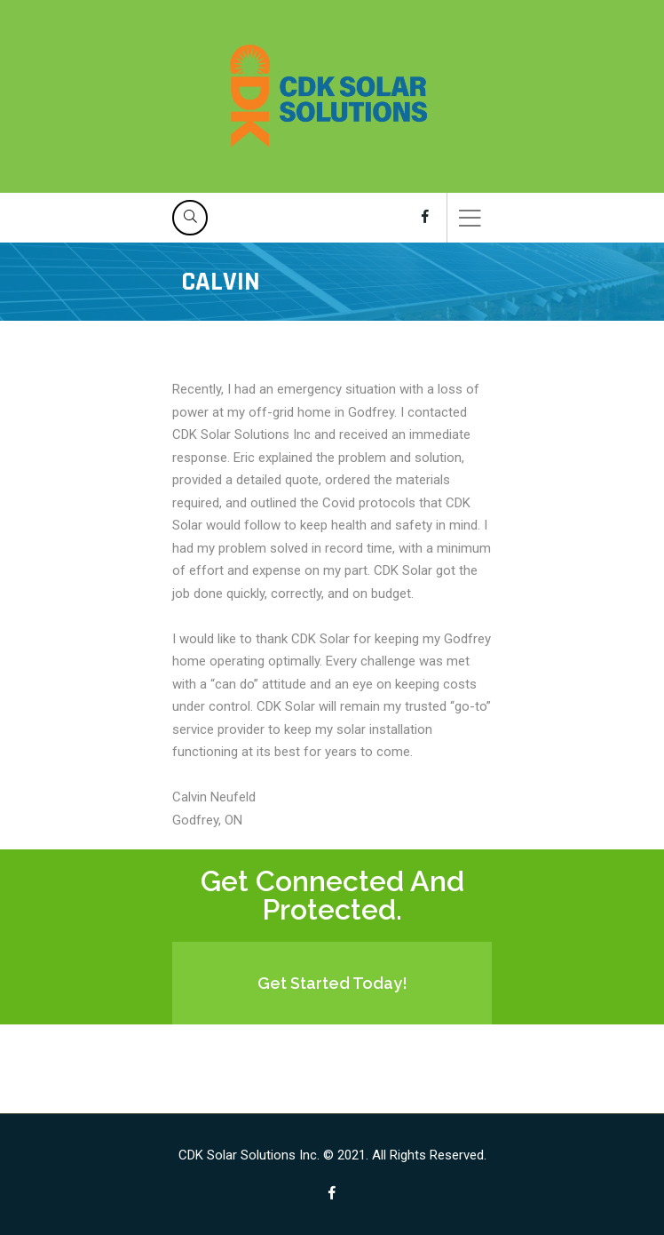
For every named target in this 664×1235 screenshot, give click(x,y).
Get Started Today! (332, 983)
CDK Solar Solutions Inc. (249, 1155)
